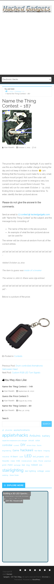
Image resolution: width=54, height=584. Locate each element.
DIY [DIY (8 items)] (22, 445)
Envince (45, 577)
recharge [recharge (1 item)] (17, 465)
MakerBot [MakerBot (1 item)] (5, 461)
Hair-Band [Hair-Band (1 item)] (38, 451)
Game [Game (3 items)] (16, 450)
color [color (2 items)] (37, 440)
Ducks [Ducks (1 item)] (39, 445)
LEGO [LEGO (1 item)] (47, 457)
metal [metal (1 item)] (13, 461)
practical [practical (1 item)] (47, 461)
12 (35, 147)
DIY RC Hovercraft (13, 498)
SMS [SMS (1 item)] (40, 465)
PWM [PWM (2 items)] (10, 465)
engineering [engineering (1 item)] (6, 451)
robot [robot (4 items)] (34, 464)
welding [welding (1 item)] (5, 475)
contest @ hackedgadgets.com (35, 214)
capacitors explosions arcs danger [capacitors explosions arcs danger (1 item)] (14, 440)
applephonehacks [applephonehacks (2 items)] (22, 430)
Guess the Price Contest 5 (15, 396)
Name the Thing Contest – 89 (16, 405)
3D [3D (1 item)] (3, 430)
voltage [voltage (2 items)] (40, 471)
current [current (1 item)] (16, 445)
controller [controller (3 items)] (7, 445)
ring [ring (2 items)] (28, 465)
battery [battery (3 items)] (46, 436)
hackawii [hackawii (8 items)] (26, 450)
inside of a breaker (32, 270)
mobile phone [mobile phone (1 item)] (26, 461)
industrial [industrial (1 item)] (5, 457)
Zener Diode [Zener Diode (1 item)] (14, 475)
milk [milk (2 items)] (18, 461)
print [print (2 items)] (4, 465)
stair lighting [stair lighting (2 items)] (30, 471)
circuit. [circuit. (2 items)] (31, 440)
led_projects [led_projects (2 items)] (38, 456)
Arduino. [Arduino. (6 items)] (35, 435)
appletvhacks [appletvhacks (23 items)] (15, 435)
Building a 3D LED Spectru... (16, 493)
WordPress (36, 580)
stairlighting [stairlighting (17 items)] (12, 470)
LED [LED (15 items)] (28, 456)
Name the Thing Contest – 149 (17, 386)
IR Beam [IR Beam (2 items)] (14, 456)
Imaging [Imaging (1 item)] (46, 451)
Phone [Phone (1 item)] (40, 461)
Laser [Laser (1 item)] (21, 457)
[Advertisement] (27, 44)
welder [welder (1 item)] (47, 471)
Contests (18, 356)
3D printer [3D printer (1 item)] (8, 430)
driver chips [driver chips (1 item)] (31, 445)
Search (5, 418)
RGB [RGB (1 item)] (23, 465)
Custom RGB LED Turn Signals (26, 372)
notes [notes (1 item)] (35, 461)
